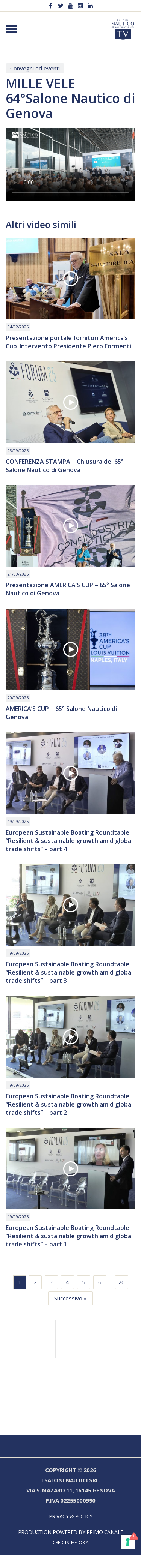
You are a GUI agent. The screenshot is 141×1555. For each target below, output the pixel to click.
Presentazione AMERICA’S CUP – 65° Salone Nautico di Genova (68, 589)
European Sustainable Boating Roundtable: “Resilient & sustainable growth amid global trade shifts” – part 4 (69, 840)
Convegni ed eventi (35, 68)
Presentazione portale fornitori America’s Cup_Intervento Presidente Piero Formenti (68, 342)
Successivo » (70, 1298)
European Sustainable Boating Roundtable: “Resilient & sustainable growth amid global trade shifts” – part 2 (69, 1104)
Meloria (80, 1542)
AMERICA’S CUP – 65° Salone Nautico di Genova (61, 713)
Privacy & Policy (70, 1516)
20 (121, 1282)
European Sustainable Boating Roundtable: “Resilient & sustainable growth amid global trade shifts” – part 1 (69, 1236)
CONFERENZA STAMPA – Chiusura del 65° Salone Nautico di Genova (65, 465)
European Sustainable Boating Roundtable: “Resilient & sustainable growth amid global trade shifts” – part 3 (69, 972)
